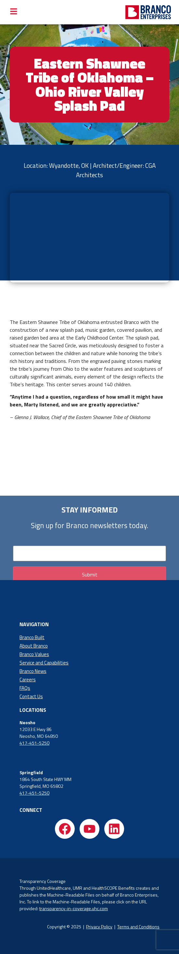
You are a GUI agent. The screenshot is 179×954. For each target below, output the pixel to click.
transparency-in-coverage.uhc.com (73, 908)
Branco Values (34, 654)
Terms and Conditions (138, 926)
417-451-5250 (34, 742)
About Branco (33, 646)
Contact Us (31, 696)
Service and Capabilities (44, 662)
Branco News (32, 671)
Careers (27, 679)
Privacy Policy (99, 926)
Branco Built (32, 637)
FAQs (24, 688)
